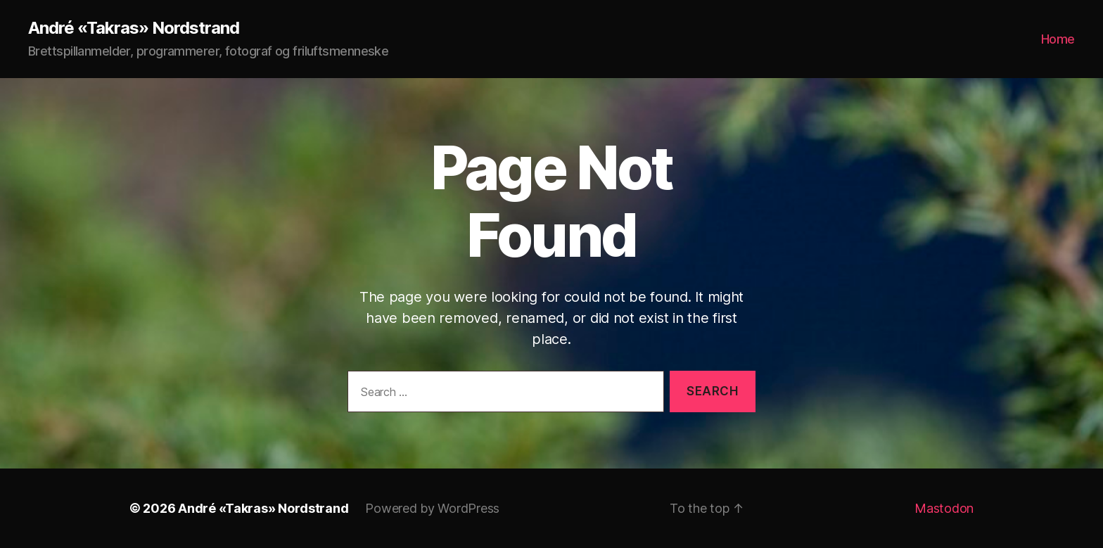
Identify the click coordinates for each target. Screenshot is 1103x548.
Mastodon (944, 508)
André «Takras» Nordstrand (133, 28)
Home (1058, 39)
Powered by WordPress (432, 508)
